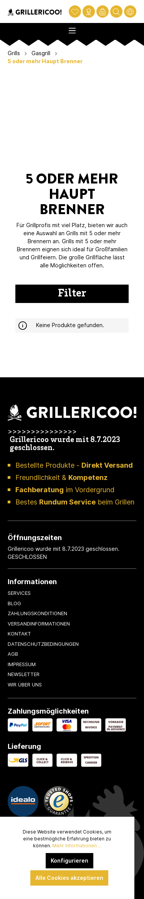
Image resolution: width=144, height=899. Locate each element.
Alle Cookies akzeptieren (69, 877)
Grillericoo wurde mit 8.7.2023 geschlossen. (65, 444)
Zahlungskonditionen (37, 613)
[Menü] (72, 28)
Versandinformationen (39, 624)
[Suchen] (116, 11)
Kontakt (19, 633)
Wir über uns (25, 684)
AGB (13, 654)
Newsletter (24, 674)
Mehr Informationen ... (76, 845)
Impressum (22, 664)
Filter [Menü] (72, 294)
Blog (14, 603)
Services (19, 593)
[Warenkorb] (102, 11)
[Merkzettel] (75, 11)
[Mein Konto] (89, 11)
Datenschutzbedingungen (43, 644)
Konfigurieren (69, 860)
